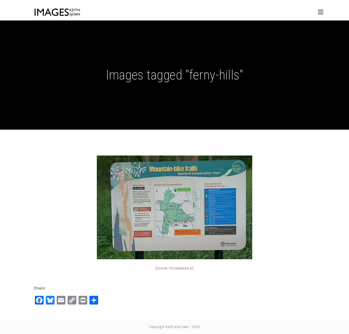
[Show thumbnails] (174, 268)
